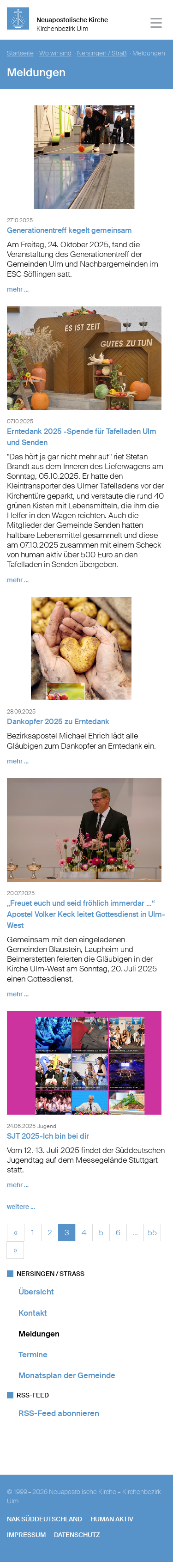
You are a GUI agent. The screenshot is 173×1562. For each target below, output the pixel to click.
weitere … (21, 1206)
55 (152, 1231)
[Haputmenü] (156, 24)
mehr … (18, 289)
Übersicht (36, 1292)
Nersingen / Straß (102, 53)
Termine (33, 1354)
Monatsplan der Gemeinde (66, 1375)
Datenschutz (77, 1535)
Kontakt (32, 1313)
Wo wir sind (55, 53)
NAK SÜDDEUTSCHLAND (44, 1519)
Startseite (20, 53)
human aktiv (111, 1519)
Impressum (26, 1535)
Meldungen (39, 1334)
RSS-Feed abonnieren (58, 1413)
